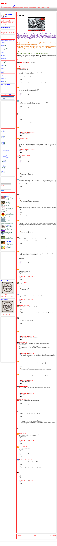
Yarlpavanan (21, 446)
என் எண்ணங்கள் (3, 48)
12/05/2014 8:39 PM (31, 393)
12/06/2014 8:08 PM (31, 440)
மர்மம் (2, 75)
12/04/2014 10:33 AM (32, 288)
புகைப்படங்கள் (3, 71)
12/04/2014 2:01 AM (25, 282)
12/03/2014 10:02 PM (32, 149)
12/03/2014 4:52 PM (25, 100)
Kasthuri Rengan (21, 268)
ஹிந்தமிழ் (4, 152)
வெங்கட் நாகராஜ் (21, 386)
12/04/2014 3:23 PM (31, 336)
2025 (3, 132)
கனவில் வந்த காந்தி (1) (6, 155)
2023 (3, 135)
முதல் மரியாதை (5, 151)
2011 (3, 173)
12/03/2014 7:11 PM (24, 167)
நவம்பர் (4, 160)
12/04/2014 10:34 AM (32, 299)
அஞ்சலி (2, 42)
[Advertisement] (36, 519)
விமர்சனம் (2, 81)
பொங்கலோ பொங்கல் (8, 246)
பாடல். (2, 69)
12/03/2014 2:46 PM (26, 68)
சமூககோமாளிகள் (3, 58)
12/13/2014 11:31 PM (32, 480)
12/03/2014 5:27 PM (28, 113)
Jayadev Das (21, 143)
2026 (3, 131)
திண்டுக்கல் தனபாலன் (22, 305)
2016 (3, 143)
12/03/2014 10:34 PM (32, 276)
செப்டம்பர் (4, 162)
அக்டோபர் (4, 161)
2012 (3, 172)
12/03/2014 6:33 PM (27, 155)
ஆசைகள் (2, 46)
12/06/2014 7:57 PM (24, 433)
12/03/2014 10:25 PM (27, 268)
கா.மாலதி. (20, 433)
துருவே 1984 (5, 158)
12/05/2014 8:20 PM (26, 386)
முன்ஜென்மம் (3, 78)
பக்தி (2, 68)
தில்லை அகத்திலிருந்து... (6, 157)
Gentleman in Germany (8, 241)
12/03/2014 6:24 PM (25, 143)
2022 (3, 136)
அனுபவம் (2, 45)
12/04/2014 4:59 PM (31, 353)
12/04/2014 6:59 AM (28, 305)
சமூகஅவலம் (21, 63)
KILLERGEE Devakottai (24, 132)
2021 (3, 137)
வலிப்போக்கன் (21, 399)
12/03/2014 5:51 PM (26, 138)
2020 (3, 138)
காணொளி (2, 52)
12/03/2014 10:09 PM (32, 132)
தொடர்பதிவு (3, 65)
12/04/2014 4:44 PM (26, 342)
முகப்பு (35, 535)
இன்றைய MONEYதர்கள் (6, 149)
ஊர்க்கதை (4, 156)
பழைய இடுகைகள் (53, 535)
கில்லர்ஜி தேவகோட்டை (5, 98)
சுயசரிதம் (2, 61)
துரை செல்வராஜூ (21, 68)
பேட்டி (2, 72)
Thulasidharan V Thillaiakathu (23, 459)
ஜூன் (4, 166)
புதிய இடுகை (19, 535)
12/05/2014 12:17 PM (32, 380)
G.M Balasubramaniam (22, 113)
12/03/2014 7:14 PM (25, 179)
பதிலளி (20, 77)
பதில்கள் (21, 79)
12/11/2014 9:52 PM (30, 459)
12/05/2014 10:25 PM (26, 399)
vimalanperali (21, 282)
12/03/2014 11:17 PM (32, 173)
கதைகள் (2, 49)
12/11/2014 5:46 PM (31, 453)
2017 (3, 142)
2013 (3, 171)
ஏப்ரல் (4, 168)
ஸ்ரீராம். (20, 167)
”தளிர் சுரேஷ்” (21, 100)
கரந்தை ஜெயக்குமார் (22, 155)
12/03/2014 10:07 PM (32, 200)
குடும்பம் (2, 55)
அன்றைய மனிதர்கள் (6, 150)
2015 (3, 144)
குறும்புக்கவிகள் (7, 196)
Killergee (4, 3)
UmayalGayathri (21, 138)
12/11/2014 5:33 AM (25, 446)
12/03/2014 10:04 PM (32, 262)
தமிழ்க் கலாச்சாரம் (7, 230)
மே (3, 167)
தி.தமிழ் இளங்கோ (21, 342)
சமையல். (2, 59)
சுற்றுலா (2, 62)
